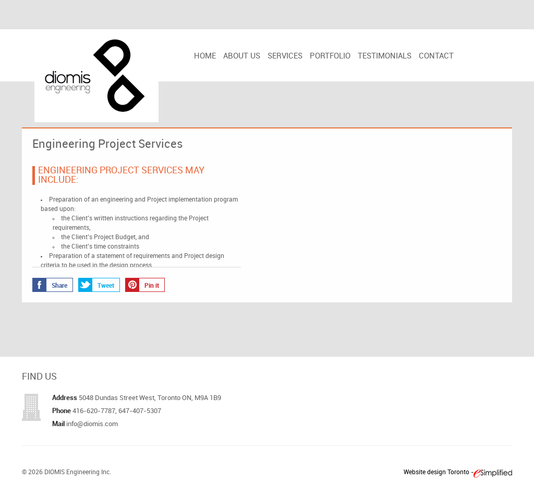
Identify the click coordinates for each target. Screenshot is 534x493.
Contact (436, 56)
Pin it (142, 284)
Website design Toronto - (439, 472)
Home (205, 56)
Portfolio (330, 56)
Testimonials (384, 56)
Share (50, 284)
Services (285, 56)
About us (241, 56)
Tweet (96, 284)
